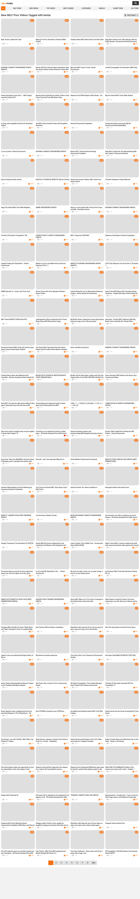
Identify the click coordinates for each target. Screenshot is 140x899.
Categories (86, 8)
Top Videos (50, 8)
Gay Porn (134, 8)
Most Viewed (68, 8)
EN (3, 8)
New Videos (33, 8)
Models (102, 8)
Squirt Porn (118, 8)
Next (93, 863)
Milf (7, 3)
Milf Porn (17, 8)
